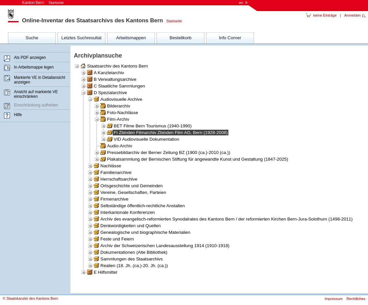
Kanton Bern (43, 2)
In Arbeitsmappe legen (34, 67)
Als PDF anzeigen (30, 57)
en (241, 3)
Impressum (333, 299)
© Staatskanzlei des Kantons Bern (30, 298)
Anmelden (352, 15)
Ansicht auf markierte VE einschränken (36, 94)
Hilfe (18, 114)
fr (246, 3)
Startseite (172, 21)
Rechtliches (355, 299)
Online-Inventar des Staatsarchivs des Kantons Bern (92, 20)
